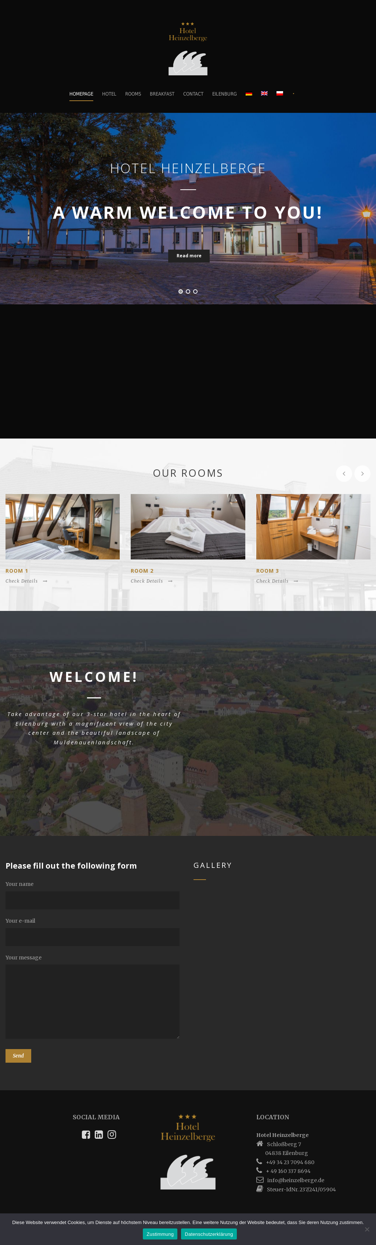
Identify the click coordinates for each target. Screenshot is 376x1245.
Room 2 (142, 570)
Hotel (109, 94)
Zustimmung (160, 1234)
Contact (193, 94)
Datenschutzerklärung (209, 1234)
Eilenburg (224, 94)
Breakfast (162, 94)
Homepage (81, 94)
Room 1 (17, 570)
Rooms (133, 94)
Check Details (27, 581)
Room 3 (267, 570)
